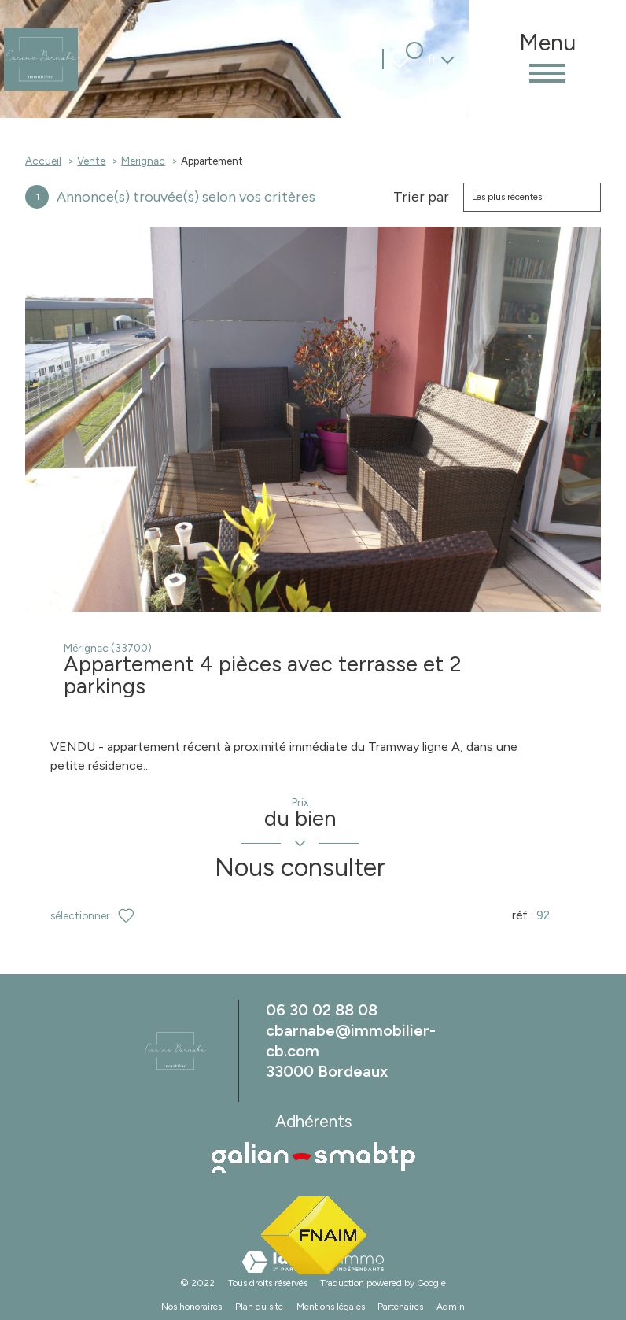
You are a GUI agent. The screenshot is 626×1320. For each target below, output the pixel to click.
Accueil (43, 160)
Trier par (421, 197)
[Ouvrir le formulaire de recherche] (362, 59)
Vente (91, 160)
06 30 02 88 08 (321, 1012)
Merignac (143, 160)
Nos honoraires (191, 1308)
